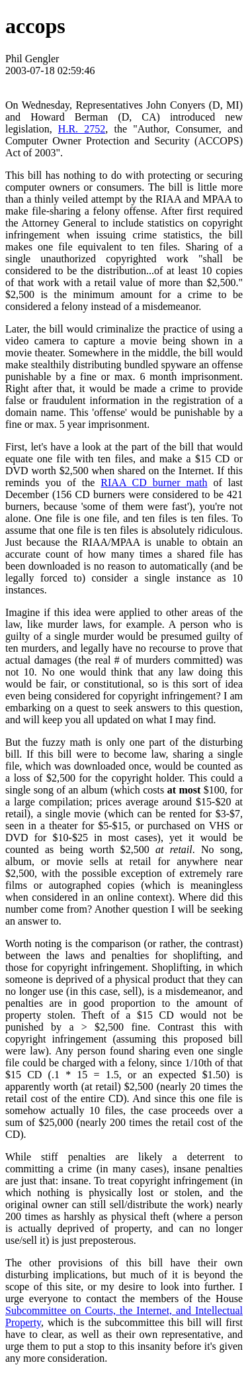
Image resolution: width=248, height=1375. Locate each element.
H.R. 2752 (81, 128)
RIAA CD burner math (154, 482)
